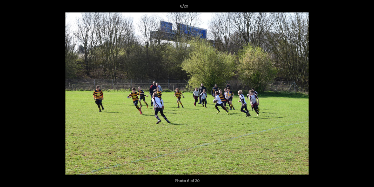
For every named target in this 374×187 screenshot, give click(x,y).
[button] (352, 7)
